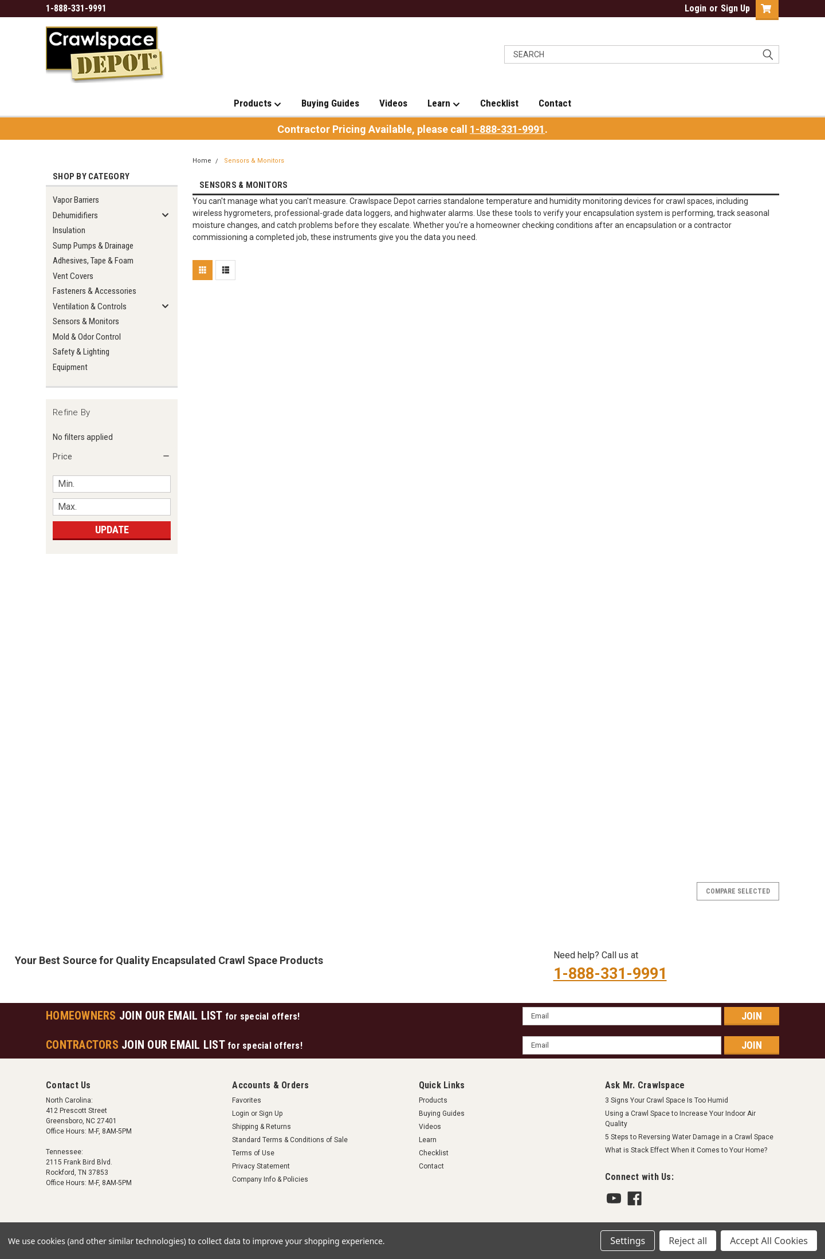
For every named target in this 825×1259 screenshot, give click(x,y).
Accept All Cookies (769, 1240)
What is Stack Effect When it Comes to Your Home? (686, 1150)
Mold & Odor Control (87, 337)
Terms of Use (253, 1153)
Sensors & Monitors (86, 321)
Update (112, 530)
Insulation (69, 230)
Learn (443, 103)
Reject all (688, 1240)
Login (695, 8)
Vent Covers (73, 276)
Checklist (499, 103)
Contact (555, 103)
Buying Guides (330, 103)
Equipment (70, 367)
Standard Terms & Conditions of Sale (290, 1140)
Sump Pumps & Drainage (93, 246)
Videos (393, 103)
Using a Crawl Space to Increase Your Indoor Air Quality (680, 1119)
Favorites (246, 1100)
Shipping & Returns (261, 1127)
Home (201, 160)
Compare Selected (738, 891)
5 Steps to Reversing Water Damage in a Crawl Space (689, 1137)
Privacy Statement (261, 1166)
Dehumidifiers (75, 215)
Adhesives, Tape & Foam (93, 260)
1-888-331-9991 (507, 129)
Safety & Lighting (81, 352)
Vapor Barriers (76, 200)
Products (257, 103)
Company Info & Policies (270, 1179)
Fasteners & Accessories (94, 291)
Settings (627, 1240)
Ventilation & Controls (90, 306)
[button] (112, 456)
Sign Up (735, 8)
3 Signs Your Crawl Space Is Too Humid (666, 1100)
